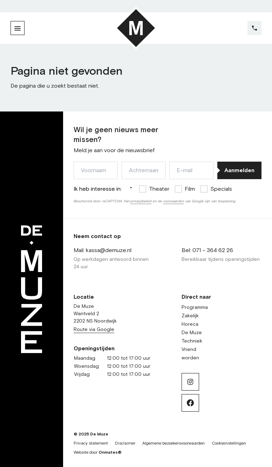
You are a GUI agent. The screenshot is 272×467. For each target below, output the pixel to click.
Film (190, 189)
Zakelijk (190, 315)
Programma (195, 307)
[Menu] (18, 28)
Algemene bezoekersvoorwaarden (173, 443)
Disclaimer (125, 443)
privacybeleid (140, 201)
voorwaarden (173, 201)
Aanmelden (239, 170)
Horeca (190, 324)
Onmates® (110, 453)
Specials (221, 189)
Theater (159, 189)
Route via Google (94, 329)
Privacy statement (91, 443)
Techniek (192, 341)
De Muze (192, 332)
